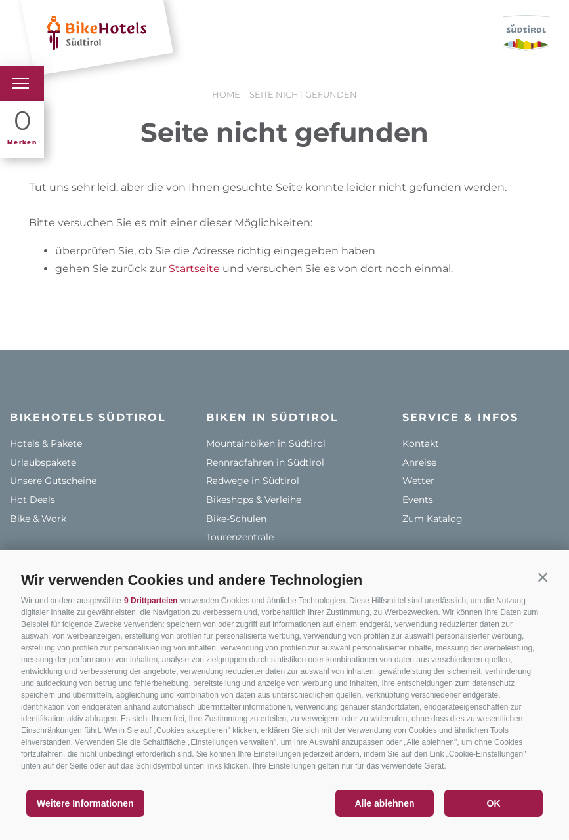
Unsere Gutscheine (53, 481)
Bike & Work (38, 519)
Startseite (194, 268)
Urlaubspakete (43, 462)
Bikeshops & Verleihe (253, 500)
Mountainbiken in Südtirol (266, 443)
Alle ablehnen (384, 803)
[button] (542, 577)
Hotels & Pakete (46, 443)
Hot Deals (32, 500)
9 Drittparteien (150, 600)
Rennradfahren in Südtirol (265, 462)
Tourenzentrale (240, 537)
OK (494, 803)
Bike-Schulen (236, 519)
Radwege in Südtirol (252, 481)
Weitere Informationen (85, 803)
